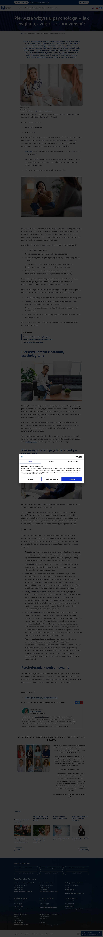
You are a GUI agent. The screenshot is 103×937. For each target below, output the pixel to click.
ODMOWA (30, 479)
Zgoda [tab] (30, 461)
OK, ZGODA (72, 479)
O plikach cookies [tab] (73, 461)
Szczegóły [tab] (51, 461)
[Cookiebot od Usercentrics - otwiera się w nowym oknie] (76, 457)
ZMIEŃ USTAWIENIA (51, 479)
